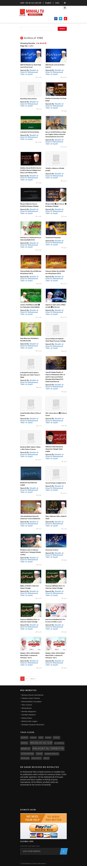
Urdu (57, 3)
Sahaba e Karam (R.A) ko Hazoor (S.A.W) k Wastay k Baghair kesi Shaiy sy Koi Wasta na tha (30, 170)
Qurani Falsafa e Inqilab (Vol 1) (55, 483)
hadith (33, 737)
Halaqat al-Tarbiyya (48, 748)
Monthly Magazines (29, 711)
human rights (51, 754)
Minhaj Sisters (27, 718)
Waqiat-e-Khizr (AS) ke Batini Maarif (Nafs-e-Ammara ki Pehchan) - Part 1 (55, 655)
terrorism (27, 754)
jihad (39, 754)
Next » (33, 679)
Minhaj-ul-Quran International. (36, 863)
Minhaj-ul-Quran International (32, 695)
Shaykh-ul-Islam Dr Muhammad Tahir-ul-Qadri (29, 72)
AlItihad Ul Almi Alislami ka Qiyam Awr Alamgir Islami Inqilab (54, 449)
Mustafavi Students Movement (33, 725)
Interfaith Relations (28, 715)
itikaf (56, 737)
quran (24, 737)
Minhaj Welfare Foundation (32, 702)
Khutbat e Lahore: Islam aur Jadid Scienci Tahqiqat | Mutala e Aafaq (30, 552)
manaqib (25, 758)
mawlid (25, 748)
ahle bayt (36, 758)
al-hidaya (59, 743)
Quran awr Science (51, 550)
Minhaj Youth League (29, 721)
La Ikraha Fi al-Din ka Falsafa (29, 132)
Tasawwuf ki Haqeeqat (53, 237)
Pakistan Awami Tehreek (31, 698)
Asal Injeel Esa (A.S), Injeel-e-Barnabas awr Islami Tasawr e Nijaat (30, 375)
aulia (46, 758)
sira (41, 737)
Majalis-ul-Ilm (41, 742)
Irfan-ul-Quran (27, 705)
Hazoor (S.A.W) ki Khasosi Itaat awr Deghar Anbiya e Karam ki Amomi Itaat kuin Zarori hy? (55, 134)
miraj (24, 743)
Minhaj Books (27, 708)
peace (48, 737)
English (48, 3)
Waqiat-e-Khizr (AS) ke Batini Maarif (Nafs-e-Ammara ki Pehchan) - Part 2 (29, 655)
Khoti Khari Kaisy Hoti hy (28, 98)
